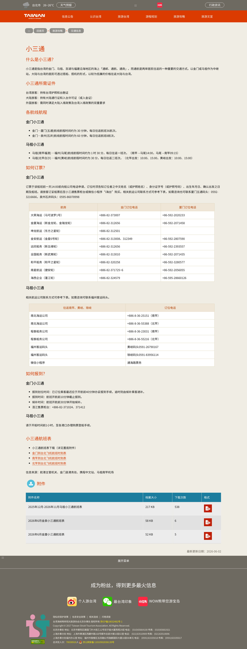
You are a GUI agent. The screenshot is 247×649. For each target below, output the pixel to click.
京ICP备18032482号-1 (111, 621)
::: (135, 5)
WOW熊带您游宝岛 (164, 600)
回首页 (40, 31)
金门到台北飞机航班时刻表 (49, 453)
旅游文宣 (207, 16)
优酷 (145, 5)
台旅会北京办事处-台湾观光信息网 (35, 16)
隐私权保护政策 (60, 616)
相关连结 (93, 616)
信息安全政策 (78, 616)
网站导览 (183, 5)
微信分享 (199, 31)
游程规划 (151, 16)
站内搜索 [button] (195, 5)
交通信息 (76, 31)
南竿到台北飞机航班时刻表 (49, 458)
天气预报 (66, 5)
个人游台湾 (87, 600)
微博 (171, 5)
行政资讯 (214, 5)
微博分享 (189, 31)
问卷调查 (106, 616)
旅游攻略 (179, 16)
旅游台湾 (123, 16)
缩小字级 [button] (217, 31)
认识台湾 (95, 16)
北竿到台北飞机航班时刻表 (49, 463)
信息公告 (67, 16)
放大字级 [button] (208, 31)
